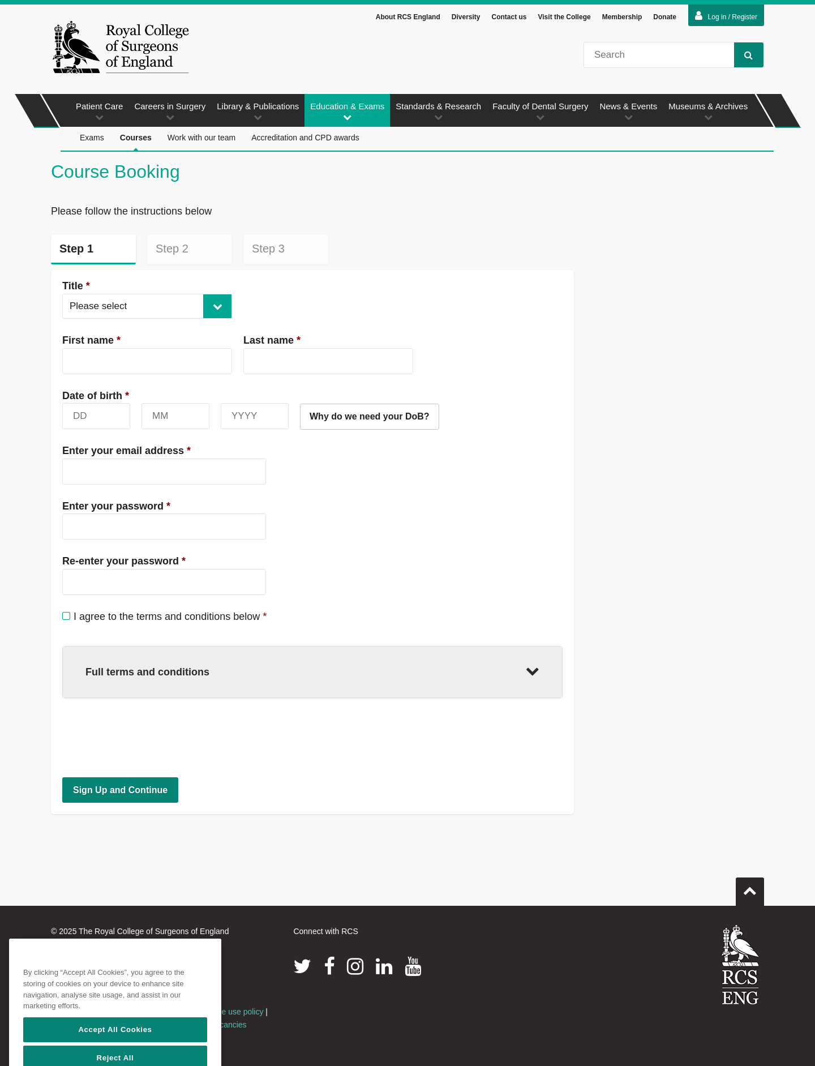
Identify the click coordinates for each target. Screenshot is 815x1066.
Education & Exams (347, 111)
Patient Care (99, 111)
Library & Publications (257, 111)
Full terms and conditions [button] (312, 670)
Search (743, 54)
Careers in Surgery (169, 111)
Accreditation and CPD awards (305, 137)
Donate (664, 17)
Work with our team (201, 137)
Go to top (750, 887)
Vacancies (229, 1024)
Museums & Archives (708, 111)
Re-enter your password (124, 561)
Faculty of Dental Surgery (540, 111)
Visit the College (564, 17)
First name (91, 340)
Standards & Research (438, 111)
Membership (622, 17)
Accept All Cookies (115, 1048)
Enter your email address (126, 450)
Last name (272, 340)
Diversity (466, 17)
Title (76, 286)
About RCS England (408, 17)
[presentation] (148, 737)
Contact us (508, 17)
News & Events (628, 111)
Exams (92, 137)
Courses (136, 142)
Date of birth (95, 395)
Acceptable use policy (225, 1011)
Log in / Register (726, 16)
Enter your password (116, 506)
